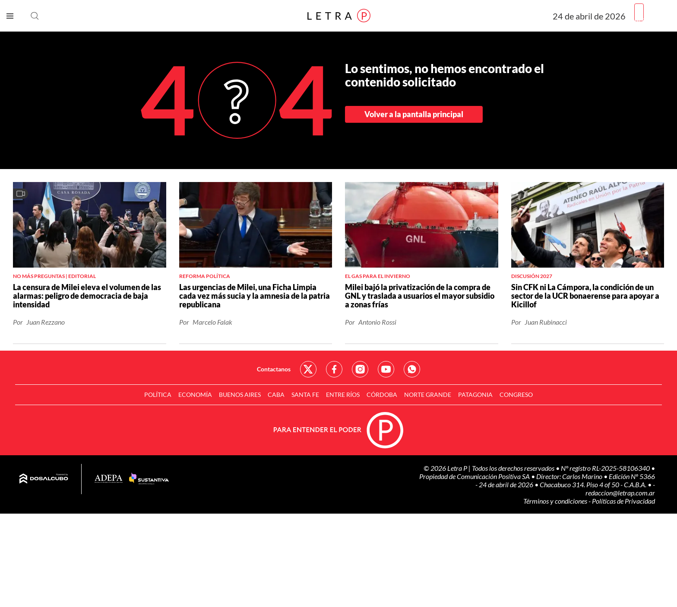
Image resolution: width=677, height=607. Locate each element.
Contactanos (274, 369)
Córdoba (382, 394)
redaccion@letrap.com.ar (620, 493)
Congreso (516, 394)
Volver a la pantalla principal (413, 114)
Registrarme (652, 19)
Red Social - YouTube (386, 369)
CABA (276, 394)
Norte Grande (427, 394)
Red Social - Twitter (308, 369)
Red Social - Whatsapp (412, 369)
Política (157, 394)
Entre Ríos (343, 394)
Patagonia (475, 394)
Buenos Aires (240, 394)
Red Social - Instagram (360, 369)
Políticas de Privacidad (623, 501)
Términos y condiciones (555, 501)
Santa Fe (305, 394)
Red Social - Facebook (334, 369)
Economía (195, 394)
